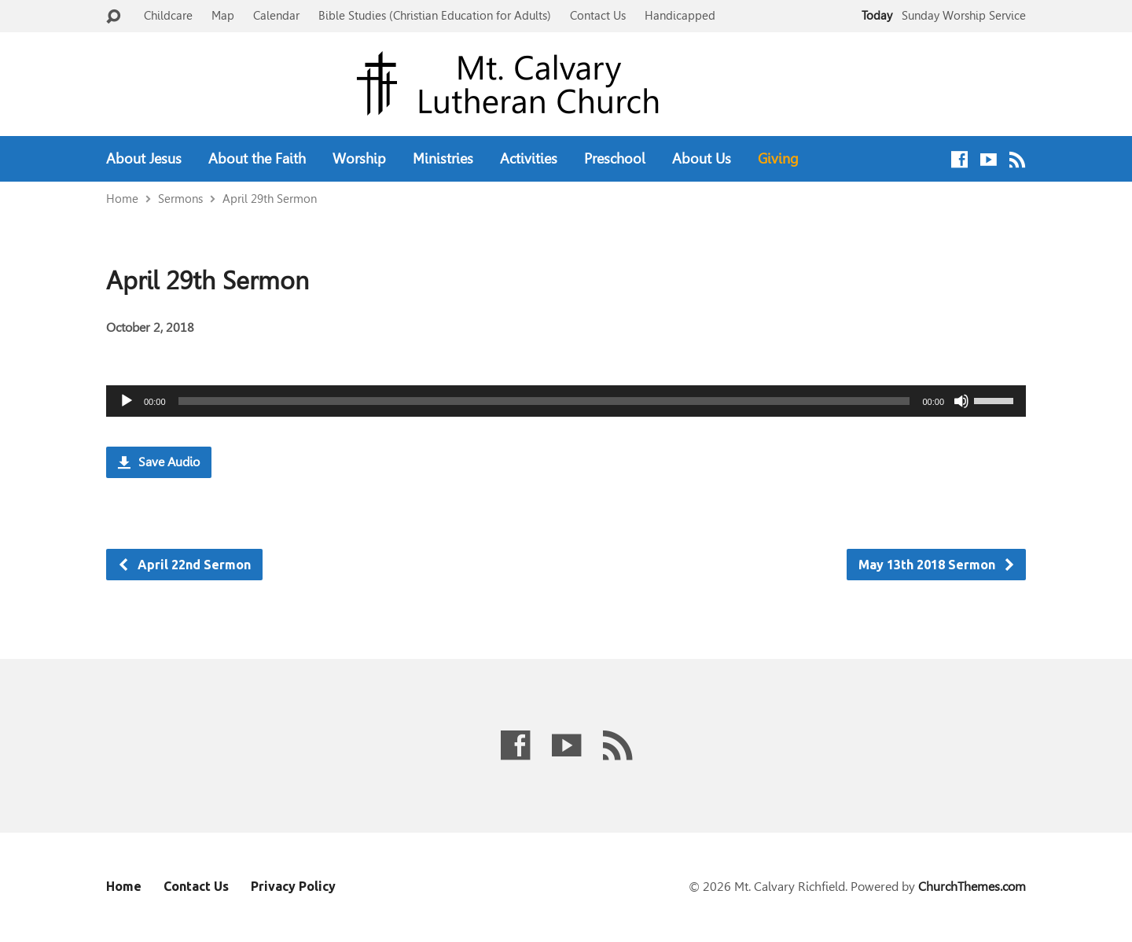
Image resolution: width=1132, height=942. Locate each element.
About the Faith (257, 159)
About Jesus (144, 159)
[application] (566, 401)
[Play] (126, 401)
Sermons (180, 198)
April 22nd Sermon (184, 564)
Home (122, 198)
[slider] (544, 401)
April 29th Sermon (269, 198)
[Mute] (961, 401)
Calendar (276, 15)
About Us (701, 159)
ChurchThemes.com (972, 886)
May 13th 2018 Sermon (937, 564)
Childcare (168, 15)
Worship (359, 159)
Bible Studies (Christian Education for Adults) (434, 15)
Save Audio (159, 461)
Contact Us (598, 15)
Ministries (443, 159)
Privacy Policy (293, 886)
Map (222, 15)
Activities (528, 159)
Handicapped (680, 15)
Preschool (614, 159)
